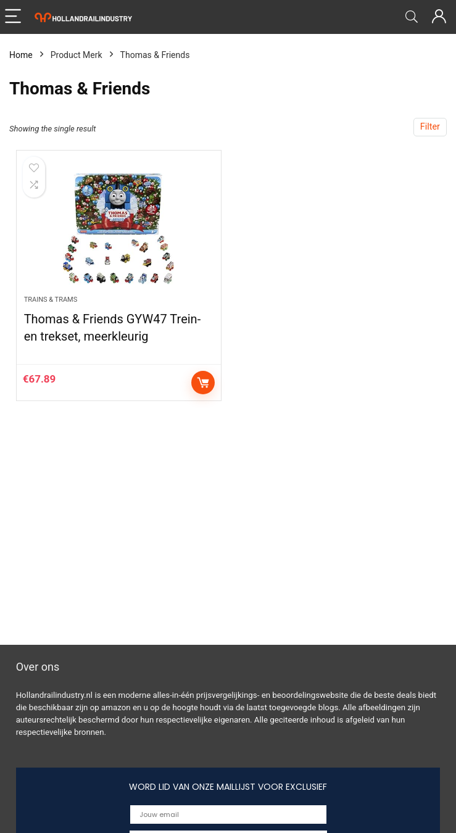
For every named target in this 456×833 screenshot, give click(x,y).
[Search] (411, 17)
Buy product (203, 382)
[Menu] (15, 17)
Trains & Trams (51, 300)
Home (21, 55)
